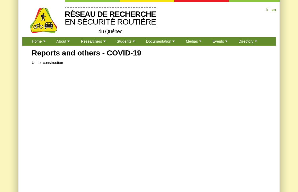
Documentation (158, 41)
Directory (246, 41)
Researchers (91, 41)
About (61, 41)
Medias (192, 41)
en (274, 9)
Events (218, 41)
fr (267, 9)
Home (37, 41)
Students (124, 41)
